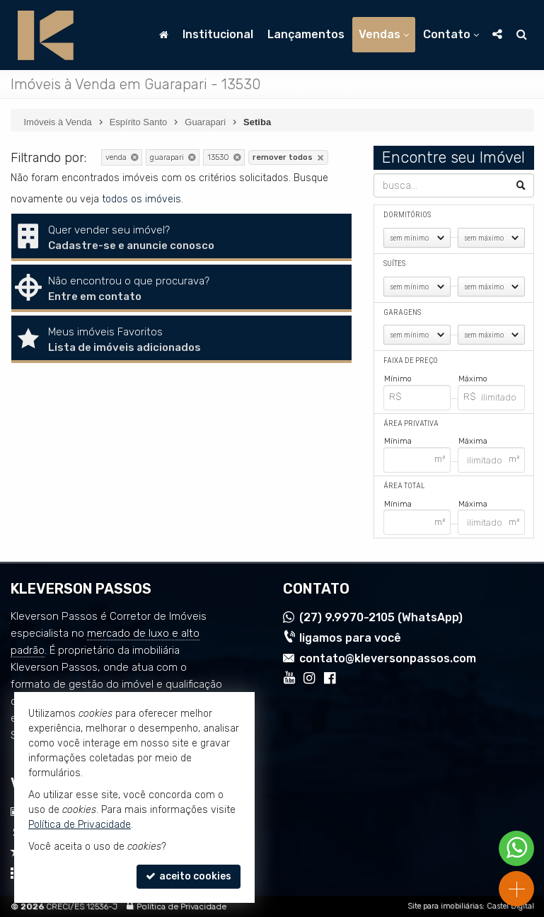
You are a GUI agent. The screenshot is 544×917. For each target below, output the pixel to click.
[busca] (521, 34)
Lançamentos (306, 34)
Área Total (403, 485)
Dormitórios (407, 214)
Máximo (472, 378)
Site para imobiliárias (444, 906)
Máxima (472, 441)
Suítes (394, 263)
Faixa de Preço (410, 360)
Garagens (402, 312)
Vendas (384, 34)
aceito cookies (188, 876)
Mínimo (398, 378)
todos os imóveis (141, 199)
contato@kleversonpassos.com (387, 658)
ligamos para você (350, 638)
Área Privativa (411, 423)
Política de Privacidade (181, 906)
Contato (451, 34)
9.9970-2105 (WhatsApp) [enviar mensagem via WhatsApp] (381, 618)
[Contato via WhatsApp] (516, 848)
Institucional (218, 34)
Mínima (398, 441)
